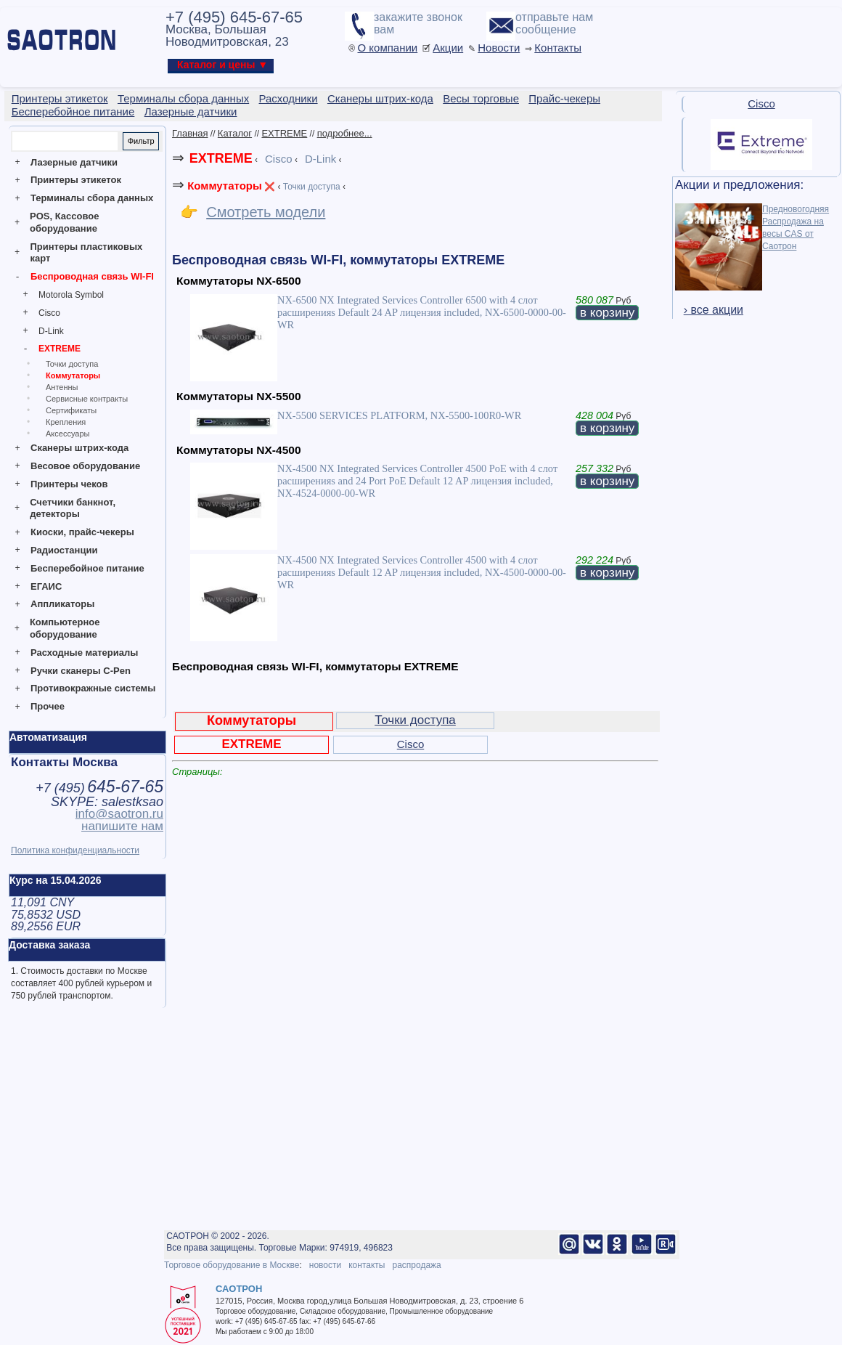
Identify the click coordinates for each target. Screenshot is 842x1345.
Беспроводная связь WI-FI (92, 276)
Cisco (49, 313)
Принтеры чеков (68, 484)
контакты (366, 1265)
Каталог (235, 133)
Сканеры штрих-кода (79, 447)
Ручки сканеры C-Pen (80, 670)
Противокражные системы (92, 688)
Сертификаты (71, 410)
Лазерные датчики (74, 162)
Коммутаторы (73, 375)
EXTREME (59, 349)
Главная (190, 133)
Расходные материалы (84, 652)
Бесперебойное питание (87, 568)
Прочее (47, 706)
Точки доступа (72, 363)
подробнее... (344, 133)
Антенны (62, 387)
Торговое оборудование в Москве (231, 1265)
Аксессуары (67, 433)
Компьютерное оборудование (65, 628)
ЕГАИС (46, 586)
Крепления (66, 422)
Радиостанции (63, 550)
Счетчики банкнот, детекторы (72, 508)
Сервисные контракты (87, 398)
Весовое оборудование (85, 465)
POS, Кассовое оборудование (64, 222)
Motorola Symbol (71, 295)
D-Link (51, 331)
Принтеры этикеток (75, 179)
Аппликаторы (62, 603)
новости (325, 1265)
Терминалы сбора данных (91, 197)
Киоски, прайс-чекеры (82, 532)
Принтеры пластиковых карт (86, 252)
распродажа (416, 1265)
